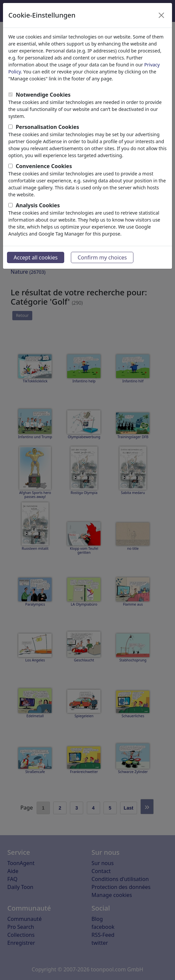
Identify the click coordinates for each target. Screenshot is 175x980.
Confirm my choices (102, 257)
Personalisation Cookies (47, 127)
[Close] (161, 15)
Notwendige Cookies (43, 94)
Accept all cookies (36, 257)
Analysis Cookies (38, 205)
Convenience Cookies (44, 166)
